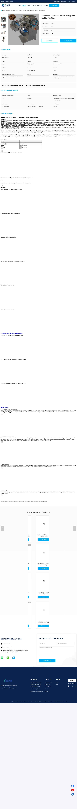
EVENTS (46, 5)
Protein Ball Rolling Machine (16, 10)
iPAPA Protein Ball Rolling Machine (25, 501)
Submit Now (47, 660)
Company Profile (49, 682)
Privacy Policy (12, 701)
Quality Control (48, 686)
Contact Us (39, 5)
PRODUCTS (8, 10)
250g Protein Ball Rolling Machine (10, 501)
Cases (57, 682)
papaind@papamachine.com (8, 647)
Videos (28, 5)
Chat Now (54, 5)
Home (19, 5)
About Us (34, 5)
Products (24, 5)
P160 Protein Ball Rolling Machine (40, 501)
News (57, 684)
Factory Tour (48, 684)
